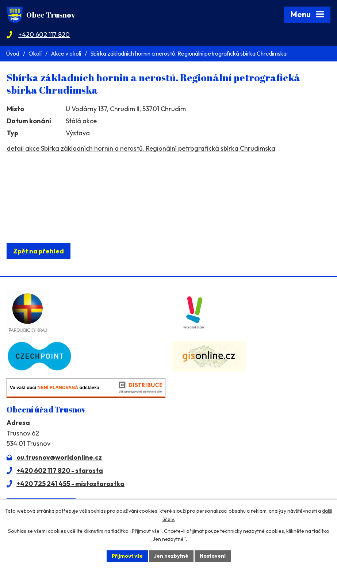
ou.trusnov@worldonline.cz (59, 457)
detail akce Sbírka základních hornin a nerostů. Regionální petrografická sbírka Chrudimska (141, 148)
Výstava (78, 133)
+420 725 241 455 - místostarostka (70, 483)
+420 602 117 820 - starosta (59, 470)
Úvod (12, 53)
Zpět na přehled (38, 251)
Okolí (35, 53)
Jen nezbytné (171, 556)
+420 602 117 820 (44, 34)
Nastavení (213, 556)
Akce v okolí (66, 53)
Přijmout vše (127, 556)
